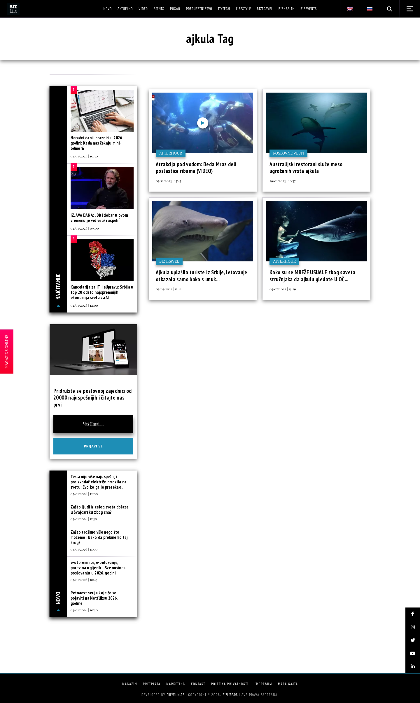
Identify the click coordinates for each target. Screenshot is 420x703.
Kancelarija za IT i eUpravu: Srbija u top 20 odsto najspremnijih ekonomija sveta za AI (102, 292)
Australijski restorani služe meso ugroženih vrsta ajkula (306, 168)
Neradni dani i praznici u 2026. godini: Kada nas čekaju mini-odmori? (97, 143)
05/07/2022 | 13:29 (283, 289)
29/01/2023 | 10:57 (282, 180)
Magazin (129, 684)
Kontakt (198, 684)
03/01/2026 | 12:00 (84, 493)
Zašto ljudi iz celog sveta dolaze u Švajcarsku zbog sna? (100, 509)
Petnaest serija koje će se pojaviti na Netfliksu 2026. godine (94, 598)
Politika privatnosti (230, 684)
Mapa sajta (288, 684)
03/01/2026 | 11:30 (84, 518)
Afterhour (170, 153)
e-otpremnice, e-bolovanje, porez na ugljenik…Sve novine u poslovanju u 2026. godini (99, 568)
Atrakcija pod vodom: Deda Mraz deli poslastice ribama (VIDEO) (196, 168)
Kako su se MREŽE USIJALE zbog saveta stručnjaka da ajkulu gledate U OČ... (313, 276)
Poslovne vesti (288, 153)
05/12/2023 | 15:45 (168, 180)
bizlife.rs (230, 694)
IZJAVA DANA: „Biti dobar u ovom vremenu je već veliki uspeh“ (99, 217)
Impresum (263, 684)
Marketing (175, 684)
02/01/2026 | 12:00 (84, 305)
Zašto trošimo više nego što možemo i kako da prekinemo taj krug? (99, 537)
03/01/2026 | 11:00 (84, 549)
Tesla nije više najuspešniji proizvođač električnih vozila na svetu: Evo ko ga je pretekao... (99, 482)
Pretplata (151, 684)
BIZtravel (169, 261)
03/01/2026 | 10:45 (84, 579)
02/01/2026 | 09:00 (85, 228)
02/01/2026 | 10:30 (84, 156)
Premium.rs (176, 694)
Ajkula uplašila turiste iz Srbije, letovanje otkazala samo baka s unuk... (201, 276)
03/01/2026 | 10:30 (84, 609)
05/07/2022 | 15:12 (168, 289)
